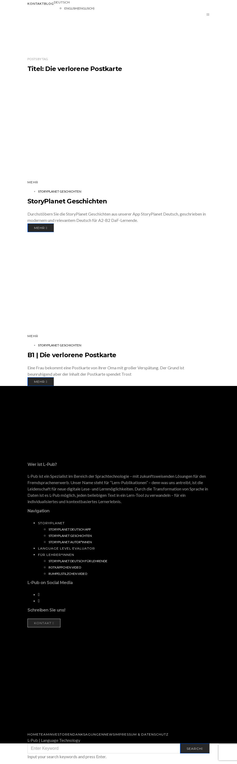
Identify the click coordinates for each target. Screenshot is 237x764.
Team (44, 734)
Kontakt (35, 4)
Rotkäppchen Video (65, 567)
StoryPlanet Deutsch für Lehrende (78, 561)
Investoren (61, 734)
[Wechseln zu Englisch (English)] (79, 8)
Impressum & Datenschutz (141, 734)
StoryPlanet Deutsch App (70, 529)
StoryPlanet (51, 523)
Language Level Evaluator (66, 548)
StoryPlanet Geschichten (59, 191)
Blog (49, 4)
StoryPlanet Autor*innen (70, 542)
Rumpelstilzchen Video (68, 574)
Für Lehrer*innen (56, 555)
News (109, 734)
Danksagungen (88, 734)
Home (33, 734)
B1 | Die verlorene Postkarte (71, 355)
